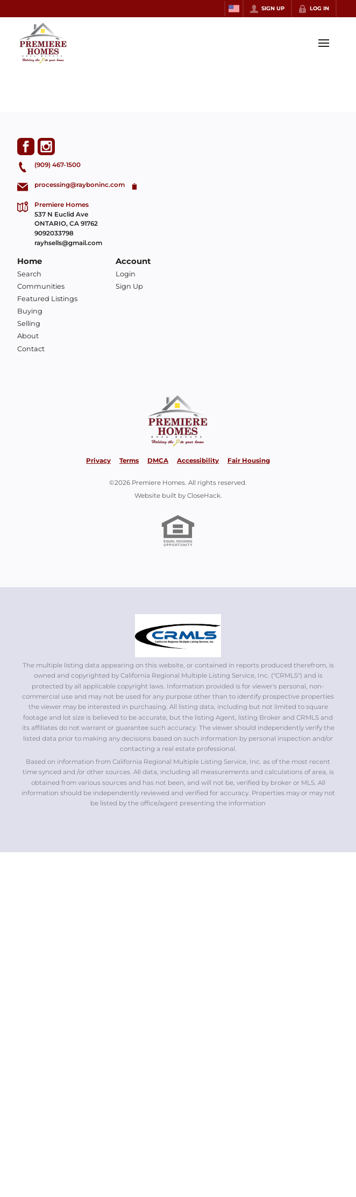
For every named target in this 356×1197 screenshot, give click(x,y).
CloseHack (203, 495)
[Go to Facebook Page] (25, 146)
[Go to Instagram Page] (46, 146)
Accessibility (198, 460)
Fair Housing (248, 460)
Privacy (98, 460)
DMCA (157, 460)
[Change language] (233, 8)
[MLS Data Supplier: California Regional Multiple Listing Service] (178, 635)
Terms (129, 460)
